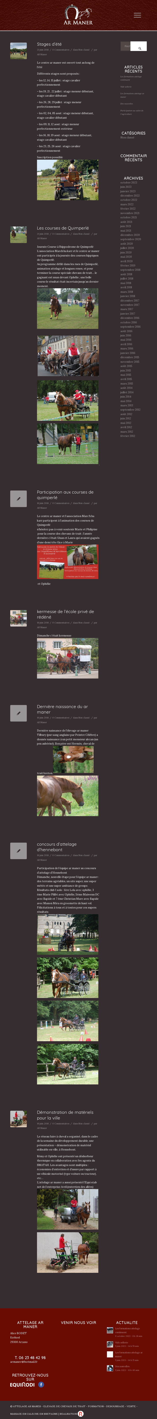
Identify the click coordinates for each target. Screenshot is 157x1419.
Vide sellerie (126, 86)
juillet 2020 (127, 248)
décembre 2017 (129, 300)
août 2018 (126, 274)
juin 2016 (125, 335)
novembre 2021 (129, 213)
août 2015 (126, 366)
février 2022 (128, 208)
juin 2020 (126, 252)
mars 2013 (126, 405)
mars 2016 (126, 348)
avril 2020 (126, 261)
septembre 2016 (130, 326)
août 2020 (126, 243)
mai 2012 (125, 423)
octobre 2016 (128, 322)
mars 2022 (126, 204)
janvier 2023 (128, 191)
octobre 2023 (128, 182)
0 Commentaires (60, 49)
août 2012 (126, 414)
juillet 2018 (126, 278)
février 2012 (127, 436)
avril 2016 (126, 344)
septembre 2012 (130, 409)
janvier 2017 (127, 313)
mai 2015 (125, 375)
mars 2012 (126, 431)
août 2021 (126, 222)
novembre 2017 (129, 305)
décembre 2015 (129, 357)
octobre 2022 (128, 200)
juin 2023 (125, 187)
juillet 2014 (126, 392)
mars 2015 (126, 383)
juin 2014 (125, 396)
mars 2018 (126, 292)
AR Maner (42, 54)
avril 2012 (126, 427)
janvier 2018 (127, 296)
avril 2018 (126, 287)
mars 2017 (126, 309)
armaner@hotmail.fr (24, 1362)
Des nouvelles (126, 103)
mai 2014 (125, 401)
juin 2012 (125, 418)
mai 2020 (126, 257)
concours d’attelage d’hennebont (57, 846)
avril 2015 (126, 379)
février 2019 (127, 265)
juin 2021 (125, 226)
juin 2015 (125, 370)
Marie (78, 529)
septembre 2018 (130, 270)
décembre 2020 (130, 235)
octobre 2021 (128, 217)
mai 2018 (125, 283)
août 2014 (126, 388)
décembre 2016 (129, 318)
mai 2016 (125, 339)
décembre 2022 (130, 195)
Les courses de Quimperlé (63, 228)
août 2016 (126, 331)
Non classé (84, 49)
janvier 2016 (127, 353)
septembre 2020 (130, 239)
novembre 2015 (129, 362)
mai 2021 (125, 230)
